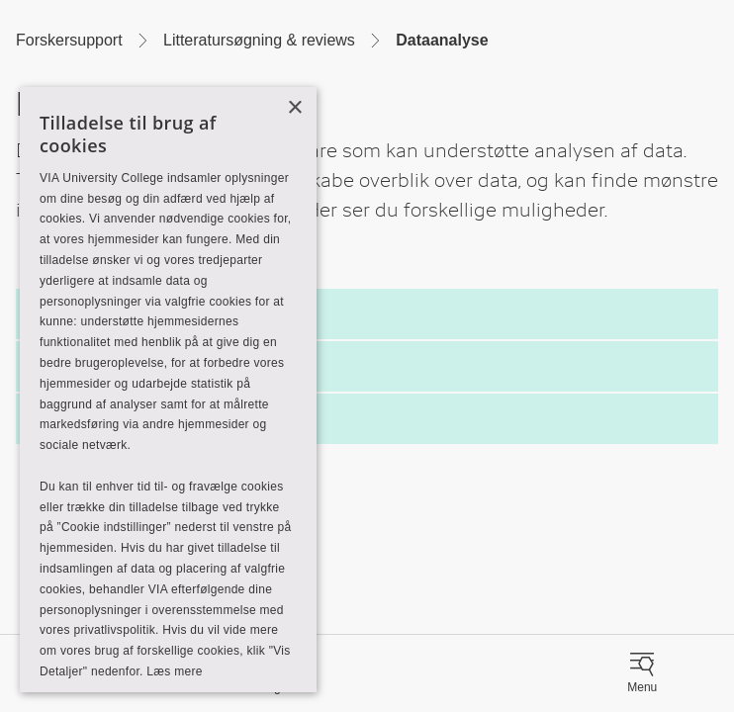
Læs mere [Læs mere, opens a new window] (174, 671)
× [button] (294, 108)
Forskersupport (69, 40)
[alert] (168, 389)
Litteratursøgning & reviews (259, 40)
